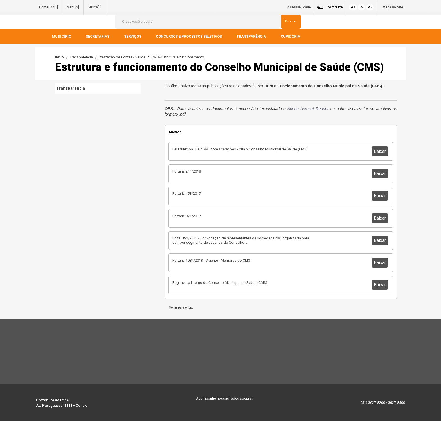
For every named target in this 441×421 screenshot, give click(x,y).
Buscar (290, 21)
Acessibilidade (299, 7)
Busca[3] (95, 7)
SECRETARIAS (98, 36)
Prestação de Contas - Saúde (122, 57)
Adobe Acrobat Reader (308, 109)
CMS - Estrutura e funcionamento (177, 57)
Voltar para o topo (180, 307)
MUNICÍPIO (62, 36)
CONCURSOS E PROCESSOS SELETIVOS (189, 36)
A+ (353, 7)
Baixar (380, 151)
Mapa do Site (392, 7)
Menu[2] (73, 7)
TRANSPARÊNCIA (252, 36)
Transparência (81, 57)
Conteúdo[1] (48, 7)
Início (59, 57)
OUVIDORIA (291, 36)
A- (370, 7)
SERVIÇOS (133, 36)
